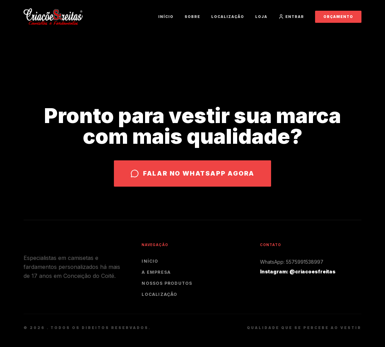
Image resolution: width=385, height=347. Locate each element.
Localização (227, 17)
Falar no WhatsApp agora (192, 173)
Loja (261, 17)
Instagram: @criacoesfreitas (297, 271)
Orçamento (338, 17)
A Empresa (156, 272)
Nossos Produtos (167, 283)
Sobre (192, 17)
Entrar (291, 16)
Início (165, 17)
